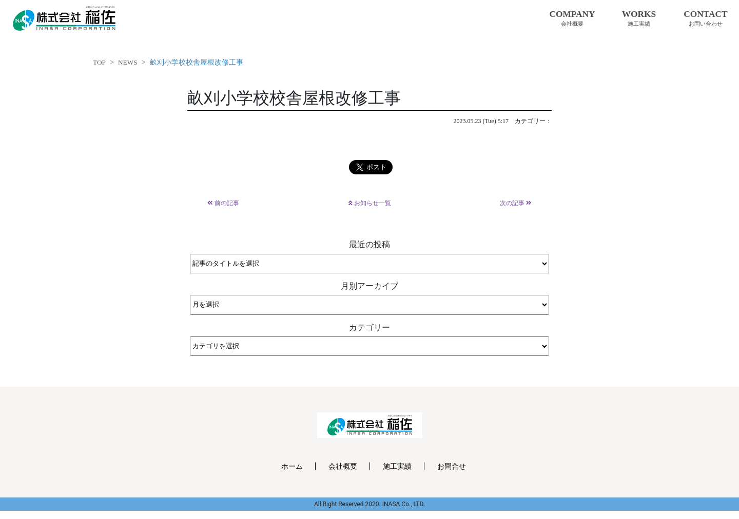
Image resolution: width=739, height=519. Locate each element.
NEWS (128, 62)
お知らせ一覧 (369, 203)
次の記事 (516, 203)
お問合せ (451, 466)
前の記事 (223, 203)
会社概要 (342, 466)
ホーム (292, 466)
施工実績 (397, 466)
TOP (99, 62)
